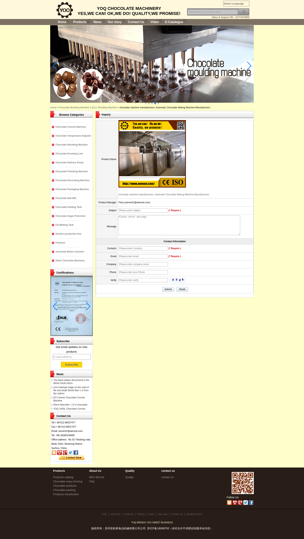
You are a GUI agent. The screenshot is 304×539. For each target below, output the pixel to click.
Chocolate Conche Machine (70, 127)
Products (79, 22)
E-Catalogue (174, 22)
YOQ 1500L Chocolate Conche (69, 408)
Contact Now (71, 457)
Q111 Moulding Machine (104, 107)
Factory (141, 514)
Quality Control (194, 514)
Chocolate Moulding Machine (74, 107)
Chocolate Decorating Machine (72, 180)
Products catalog (63, 477)
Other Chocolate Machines (70, 260)
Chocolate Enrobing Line (69, 153)
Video (154, 22)
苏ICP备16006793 (158, 528)
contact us (167, 477)
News (97, 22)
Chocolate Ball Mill (65, 198)
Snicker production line (68, 233)
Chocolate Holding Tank (68, 207)
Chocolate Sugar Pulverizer (70, 216)
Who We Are (96, 477)
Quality (129, 477)
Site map (162, 514)
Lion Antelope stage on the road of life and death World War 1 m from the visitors (71, 390)
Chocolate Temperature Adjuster (73, 135)
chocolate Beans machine (69, 251)
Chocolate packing (64, 490)
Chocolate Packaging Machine (72, 189)
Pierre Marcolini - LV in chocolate (70, 404)
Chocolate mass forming (67, 481)
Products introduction (66, 494)
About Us (115, 514)
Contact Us (136, 22)
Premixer (60, 242)
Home (62, 22)
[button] (146, 103)
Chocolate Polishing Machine (71, 171)
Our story (115, 22)
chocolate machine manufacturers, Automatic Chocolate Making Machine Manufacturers (163, 194)
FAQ (92, 481)
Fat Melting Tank (64, 225)
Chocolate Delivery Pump (69, 162)
